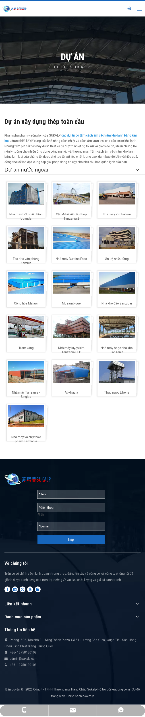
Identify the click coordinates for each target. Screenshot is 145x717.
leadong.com (121, 689)
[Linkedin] (15, 589)
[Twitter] (22, 589)
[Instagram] (38, 589)
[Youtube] (30, 589)
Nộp (71, 539)
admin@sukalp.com (23, 658)
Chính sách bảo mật (80, 696)
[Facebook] (7, 589)
